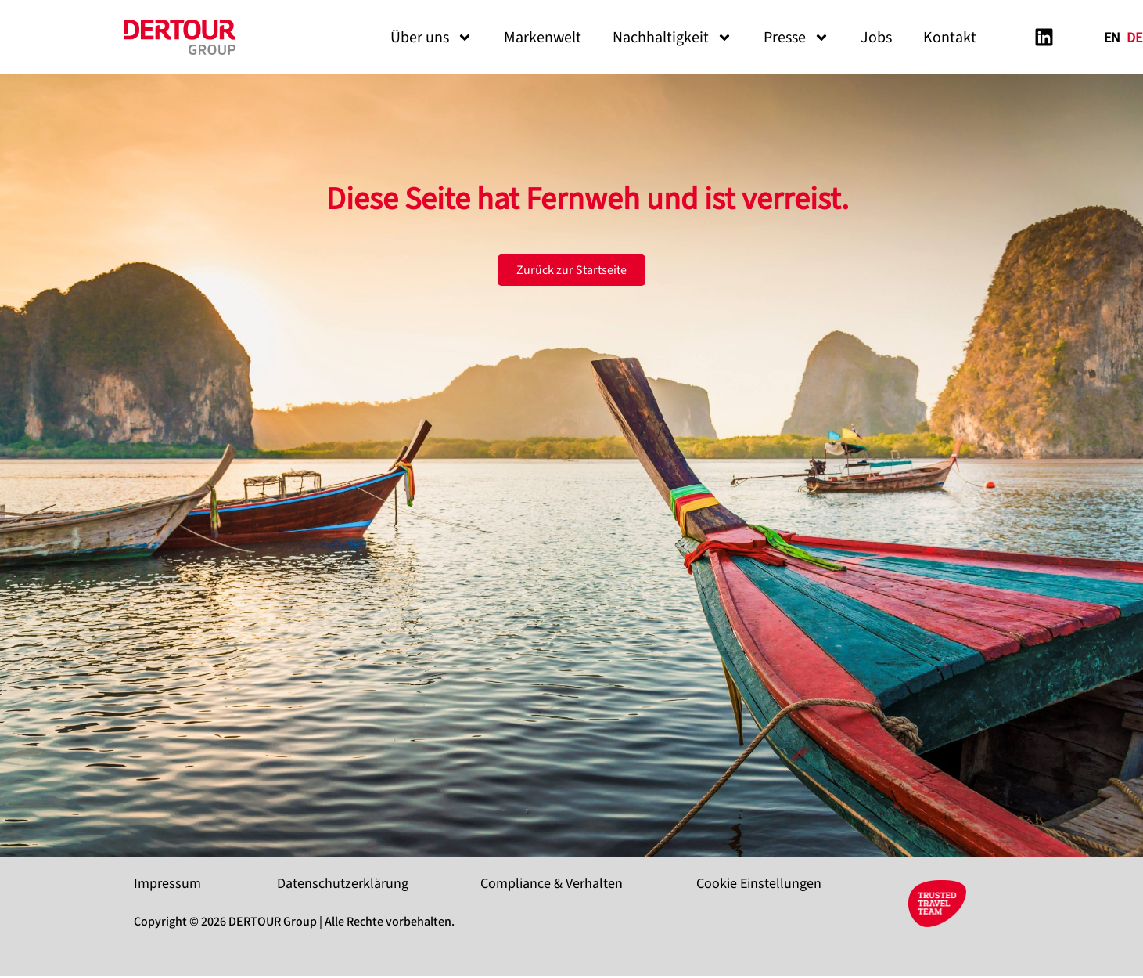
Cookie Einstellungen (758, 883)
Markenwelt (542, 38)
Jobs (876, 38)
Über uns (431, 37)
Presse (796, 37)
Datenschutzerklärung (342, 883)
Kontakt (949, 38)
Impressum (167, 883)
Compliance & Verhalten (551, 883)
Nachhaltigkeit (672, 37)
